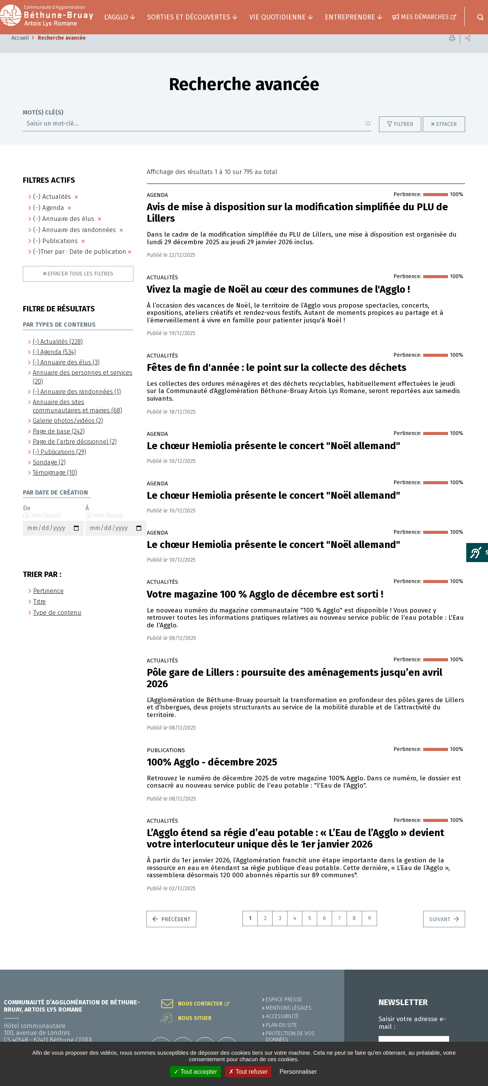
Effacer (446, 135)
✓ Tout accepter (195, 1071)
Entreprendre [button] (350, 17)
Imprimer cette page (452, 49)
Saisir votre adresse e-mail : (412, 1023)
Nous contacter (200, 1004)
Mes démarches (425, 17)
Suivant (440, 931)
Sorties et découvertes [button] (188, 17)
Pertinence (48, 602)
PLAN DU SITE (281, 1025)
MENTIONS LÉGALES (288, 1008)
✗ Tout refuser (248, 1071)
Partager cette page (467, 49)
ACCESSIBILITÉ (282, 1016)
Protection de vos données (290, 1036)
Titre (39, 613)
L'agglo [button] (116, 17)
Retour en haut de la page (465, 969)
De (53, 531)
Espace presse (284, 999)
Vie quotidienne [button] (277, 17)
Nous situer (195, 1018)
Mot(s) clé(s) (43, 124)
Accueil (20, 49)
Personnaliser (298, 1071)
